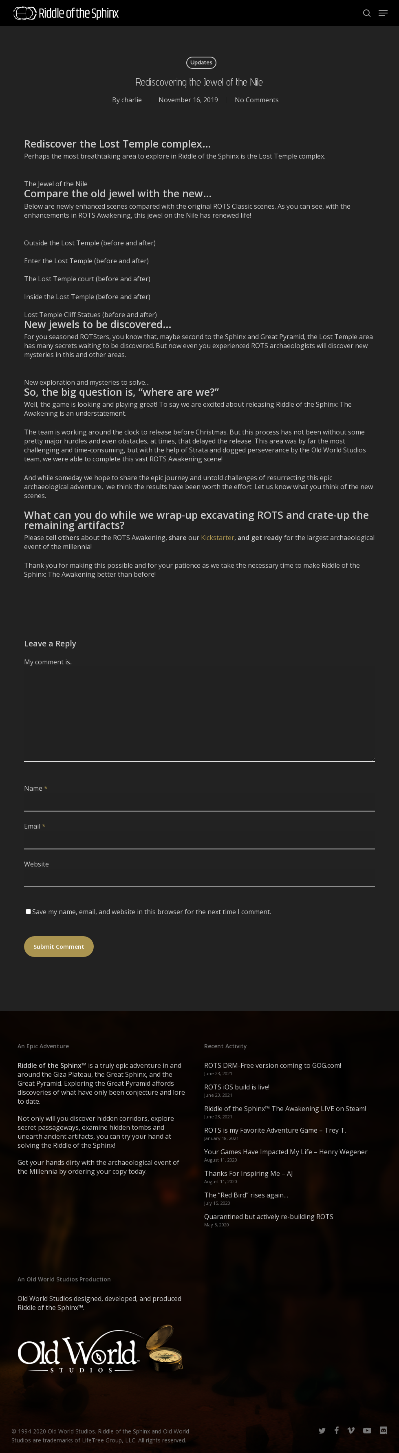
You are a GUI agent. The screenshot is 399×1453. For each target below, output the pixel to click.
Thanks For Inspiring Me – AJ (248, 1173)
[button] (383, 13)
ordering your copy (97, 1171)
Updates (201, 62)
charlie (131, 99)
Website (36, 864)
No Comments (257, 99)
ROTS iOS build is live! (236, 1087)
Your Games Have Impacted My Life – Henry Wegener (286, 1151)
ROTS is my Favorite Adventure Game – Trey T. (275, 1130)
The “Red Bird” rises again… (246, 1195)
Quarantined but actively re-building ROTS (268, 1216)
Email (35, 826)
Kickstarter (217, 537)
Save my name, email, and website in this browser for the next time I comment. (151, 911)
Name (36, 788)
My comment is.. (48, 661)
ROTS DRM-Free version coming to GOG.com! (272, 1065)
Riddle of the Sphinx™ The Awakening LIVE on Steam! (285, 1108)
